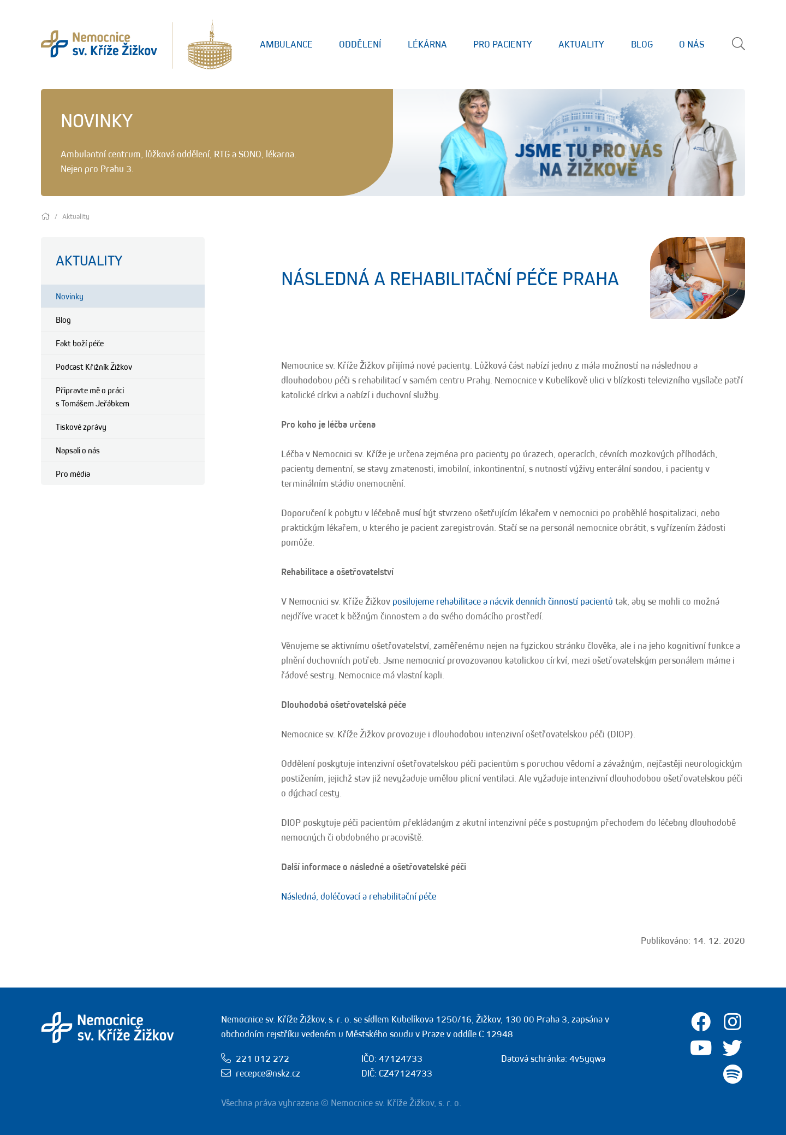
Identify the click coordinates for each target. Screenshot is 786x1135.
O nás (691, 44)
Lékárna (427, 44)
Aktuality (581, 44)
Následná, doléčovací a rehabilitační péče (358, 896)
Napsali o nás (78, 450)
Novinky (70, 296)
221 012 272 (262, 1058)
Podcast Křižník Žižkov (94, 366)
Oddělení (360, 44)
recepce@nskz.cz (268, 1073)
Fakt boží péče (80, 343)
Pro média (73, 473)
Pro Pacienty (502, 44)
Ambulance (286, 44)
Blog (642, 44)
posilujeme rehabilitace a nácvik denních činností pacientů (502, 601)
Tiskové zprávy (81, 426)
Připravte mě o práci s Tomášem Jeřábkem (92, 396)
